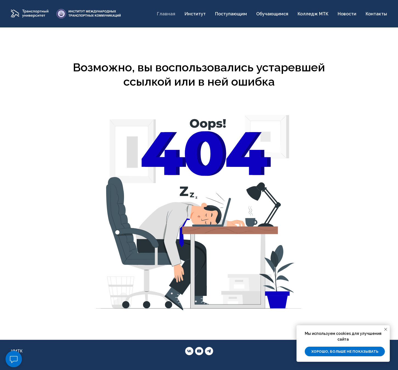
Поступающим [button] (231, 13)
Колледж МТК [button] (313, 13)
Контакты (376, 13)
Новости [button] (347, 13)
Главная (166, 13)
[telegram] (209, 351)
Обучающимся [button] (272, 13)
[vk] (189, 351)
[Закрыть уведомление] (385, 329)
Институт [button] (195, 13)
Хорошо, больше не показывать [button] (344, 351)
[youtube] (199, 351)
